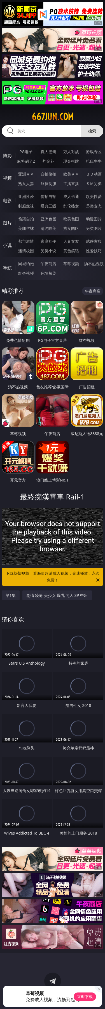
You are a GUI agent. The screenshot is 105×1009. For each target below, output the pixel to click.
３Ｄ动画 (94, 174)
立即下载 (85, 996)
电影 (7, 200)
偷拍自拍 (48, 196)
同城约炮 (26, 263)
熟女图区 (71, 228)
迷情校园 (26, 250)
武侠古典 (94, 241)
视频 (7, 178)
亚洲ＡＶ (26, 174)
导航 (7, 268)
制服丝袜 (26, 206)
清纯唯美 (48, 228)
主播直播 (71, 183)
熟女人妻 (26, 183)
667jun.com (52, 116)
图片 (7, 223)
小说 (7, 245)
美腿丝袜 (26, 228)
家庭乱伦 (48, 241)
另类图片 (94, 228)
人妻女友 (71, 241)
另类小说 (48, 250)
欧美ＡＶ (71, 174)
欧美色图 (71, 218)
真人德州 (48, 151)
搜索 (92, 131)
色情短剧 (48, 273)
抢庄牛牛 (94, 161)
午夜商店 (48, 263)
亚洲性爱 (26, 196)
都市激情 (26, 241)
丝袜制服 (48, 183)
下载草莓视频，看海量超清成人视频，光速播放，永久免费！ (53, 577)
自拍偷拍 (48, 174)
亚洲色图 (48, 218)
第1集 (11, 595)
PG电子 (25, 151)
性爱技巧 (94, 250)
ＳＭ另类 (94, 183)
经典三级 (48, 206)
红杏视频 (26, 273)
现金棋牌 (71, 161)
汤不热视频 (94, 263)
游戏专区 (94, 151)
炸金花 (48, 161)
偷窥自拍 (26, 218)
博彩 (7, 156)
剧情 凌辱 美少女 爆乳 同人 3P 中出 (57, 595)
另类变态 (94, 206)
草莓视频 (71, 263)
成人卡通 (71, 196)
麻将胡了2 (26, 161)
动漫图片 (94, 218)
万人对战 (71, 151)
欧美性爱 (94, 196)
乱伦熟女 (71, 206)
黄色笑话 (71, 250)
